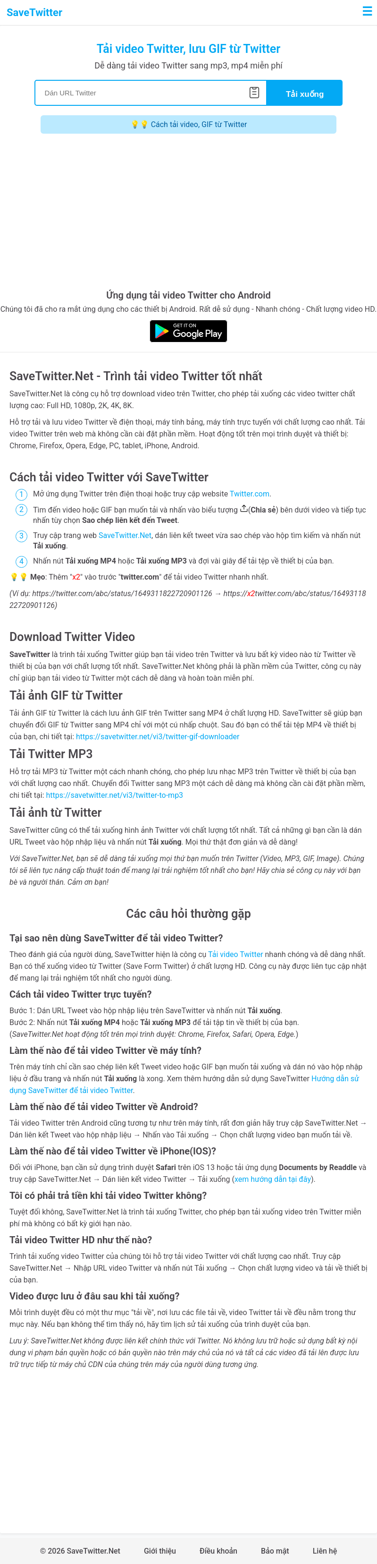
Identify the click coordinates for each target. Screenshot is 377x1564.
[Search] (150, 93)
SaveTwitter (34, 12)
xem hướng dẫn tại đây (273, 1179)
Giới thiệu (160, 1551)
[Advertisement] (188, 214)
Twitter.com (249, 493)
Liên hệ (325, 1551)
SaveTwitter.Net (125, 535)
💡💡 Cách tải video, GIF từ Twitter (188, 124)
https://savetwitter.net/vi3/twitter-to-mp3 (115, 795)
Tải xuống (305, 94)
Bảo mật (275, 1551)
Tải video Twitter (235, 954)
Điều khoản (218, 1551)
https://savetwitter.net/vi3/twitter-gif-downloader (157, 736)
